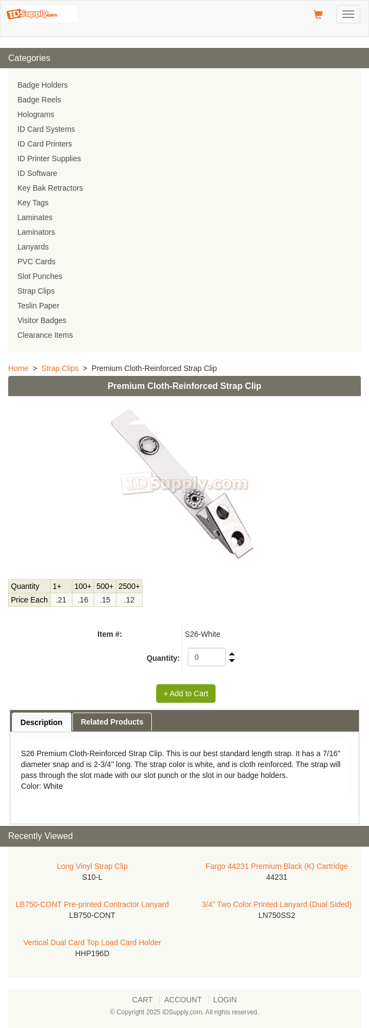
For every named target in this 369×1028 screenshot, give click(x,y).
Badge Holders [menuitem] (42, 85)
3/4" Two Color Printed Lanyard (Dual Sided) (277, 904)
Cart (142, 999)
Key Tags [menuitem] (32, 202)
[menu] (184, 210)
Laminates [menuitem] (35, 217)
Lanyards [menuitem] (33, 246)
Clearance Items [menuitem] (45, 335)
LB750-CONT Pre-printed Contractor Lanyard (92, 904)
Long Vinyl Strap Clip (92, 866)
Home (18, 368)
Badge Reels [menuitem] (39, 99)
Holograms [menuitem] (35, 114)
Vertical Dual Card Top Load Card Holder (92, 942)
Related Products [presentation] (112, 721)
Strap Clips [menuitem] (35, 291)
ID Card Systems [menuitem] (46, 129)
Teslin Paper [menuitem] (38, 305)
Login (225, 999)
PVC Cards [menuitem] (36, 261)
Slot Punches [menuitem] (40, 276)
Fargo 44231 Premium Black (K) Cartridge (277, 866)
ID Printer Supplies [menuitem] (49, 158)
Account (183, 999)
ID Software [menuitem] (37, 173)
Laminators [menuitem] (36, 232)
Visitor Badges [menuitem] (41, 320)
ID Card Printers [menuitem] (44, 143)
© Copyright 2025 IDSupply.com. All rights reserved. (184, 1012)
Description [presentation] (42, 722)
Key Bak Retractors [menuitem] (50, 188)
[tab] (41, 722)
